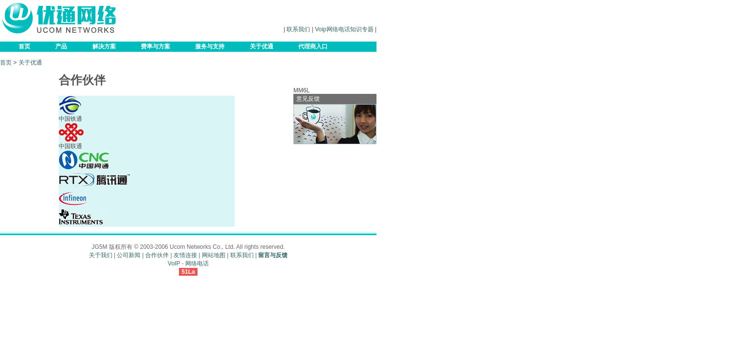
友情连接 (185, 255)
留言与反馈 (272, 255)
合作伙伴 (157, 255)
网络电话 (197, 263)
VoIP (174, 263)
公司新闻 (128, 255)
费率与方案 (155, 46)
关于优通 (261, 46)
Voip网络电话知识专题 (344, 29)
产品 (61, 46)
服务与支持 (209, 46)
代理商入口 (313, 46)
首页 (24, 46)
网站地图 (213, 255)
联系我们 (298, 29)
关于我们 (100, 255)
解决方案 (104, 46)
